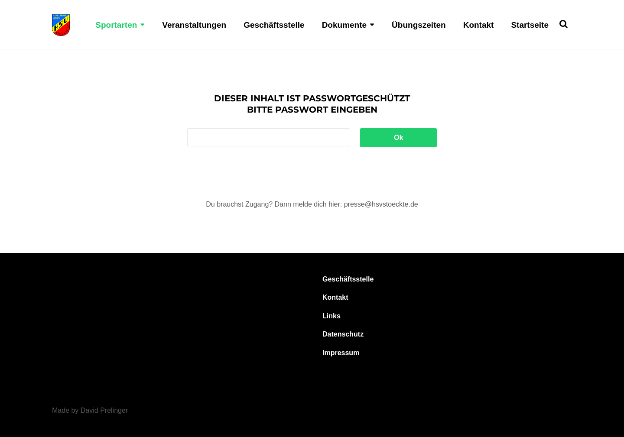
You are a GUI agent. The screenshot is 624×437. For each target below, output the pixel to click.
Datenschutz (343, 334)
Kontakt (478, 24)
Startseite (530, 24)
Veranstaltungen (194, 24)
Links (331, 316)
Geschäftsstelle (274, 24)
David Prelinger (104, 410)
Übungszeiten (419, 24)
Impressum (340, 352)
